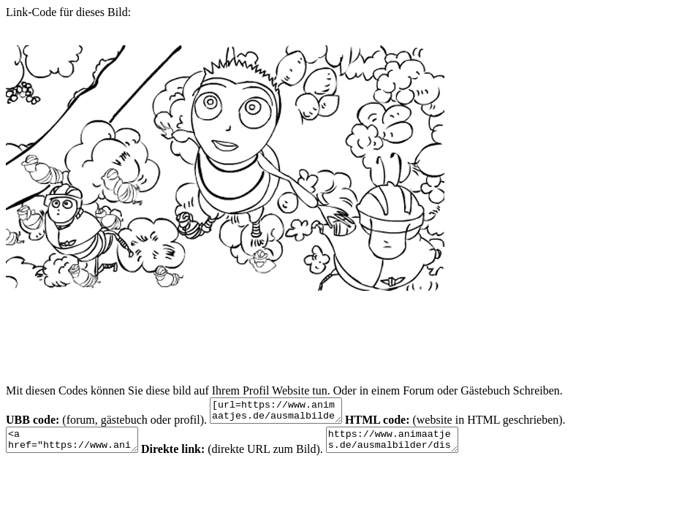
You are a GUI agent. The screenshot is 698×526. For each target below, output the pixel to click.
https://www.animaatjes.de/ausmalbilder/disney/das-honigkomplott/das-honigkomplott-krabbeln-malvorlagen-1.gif (414, 446)
